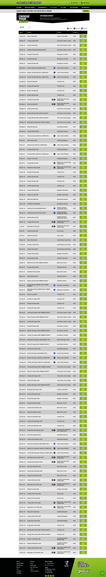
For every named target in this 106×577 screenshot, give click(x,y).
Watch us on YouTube (53, 576)
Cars (64, 7)
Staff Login (33, 565)
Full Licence (77, 28)
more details (83, 36)
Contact (74, 2)
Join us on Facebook (46, 576)
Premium (69, 28)
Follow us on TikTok (51, 576)
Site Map (18, 573)
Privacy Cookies (34, 571)
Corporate (86, 7)
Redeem (86, 11)
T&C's (31, 569)
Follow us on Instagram (48, 576)
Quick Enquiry (49, 565)
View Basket (85, 2)
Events (18, 567)
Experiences (42, 7)
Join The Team (34, 567)
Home (19, 7)
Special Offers (30, 7)
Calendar (54, 7)
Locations (74, 7)
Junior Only (84, 28)
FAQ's (31, 563)
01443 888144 (49, 563)
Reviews (32, 561)
